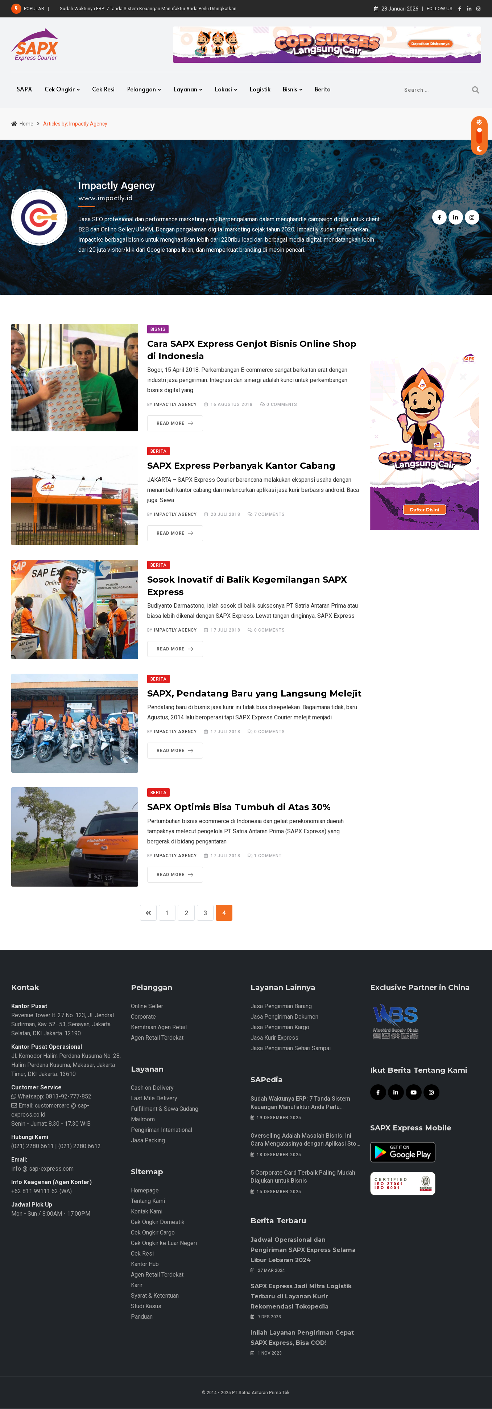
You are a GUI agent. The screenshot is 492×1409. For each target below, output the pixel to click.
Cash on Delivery (152, 1088)
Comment (268, 855)
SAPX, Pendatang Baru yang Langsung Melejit (254, 693)
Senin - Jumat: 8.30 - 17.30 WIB (51, 1124)
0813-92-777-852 (67, 1096)
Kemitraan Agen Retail (159, 1027)
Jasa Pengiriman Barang (281, 1006)
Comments (281, 404)
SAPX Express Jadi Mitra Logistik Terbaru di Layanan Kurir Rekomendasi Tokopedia (301, 1296)
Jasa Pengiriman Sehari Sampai (291, 1048)
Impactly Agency (116, 186)
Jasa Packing (148, 1140)
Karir (136, 1285)
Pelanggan (141, 90)
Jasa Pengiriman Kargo (280, 1027)
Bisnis (290, 90)
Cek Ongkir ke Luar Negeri (164, 1243)
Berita (323, 90)
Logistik (259, 90)
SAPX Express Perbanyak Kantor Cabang (241, 465)
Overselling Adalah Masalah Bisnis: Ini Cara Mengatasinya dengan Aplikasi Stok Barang (305, 1144)
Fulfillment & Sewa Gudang (164, 1109)
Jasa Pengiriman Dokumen (284, 1017)
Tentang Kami (148, 1201)
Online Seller (147, 1006)
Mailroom (143, 1119)
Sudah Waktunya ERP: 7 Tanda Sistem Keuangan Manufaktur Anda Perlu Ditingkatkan (148, 8)
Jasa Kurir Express (274, 1038)
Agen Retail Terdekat (157, 1038)
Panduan (142, 1317)
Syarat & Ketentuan (155, 1296)
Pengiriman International (161, 1130)
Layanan (185, 90)
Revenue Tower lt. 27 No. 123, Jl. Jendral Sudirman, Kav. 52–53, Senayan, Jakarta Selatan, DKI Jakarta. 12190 (62, 1024)
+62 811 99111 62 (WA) (41, 1191)
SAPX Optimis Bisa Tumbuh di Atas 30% (239, 807)
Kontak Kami (146, 1211)
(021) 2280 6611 (32, 1146)
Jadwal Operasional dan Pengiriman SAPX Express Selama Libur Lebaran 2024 (303, 1250)
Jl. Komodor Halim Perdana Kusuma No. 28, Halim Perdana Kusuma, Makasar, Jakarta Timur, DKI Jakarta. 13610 (66, 1065)
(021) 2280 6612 (79, 1146)
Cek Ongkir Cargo (153, 1232)
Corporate (143, 1017)
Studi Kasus (146, 1306)
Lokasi (223, 90)
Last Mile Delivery (154, 1098)
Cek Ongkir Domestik (158, 1222)
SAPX (24, 90)
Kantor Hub (145, 1264)
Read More (176, 423)
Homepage (145, 1190)
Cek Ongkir (60, 90)
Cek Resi (103, 90)
